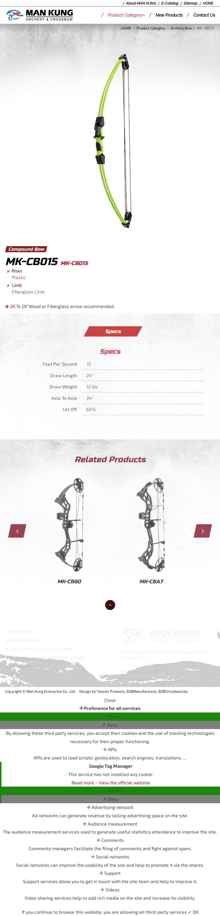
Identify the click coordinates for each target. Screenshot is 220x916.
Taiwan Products (111, 691)
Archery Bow (181, 28)
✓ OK (193, 912)
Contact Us (204, 15)
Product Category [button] (126, 15)
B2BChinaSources (173, 691)
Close (110, 700)
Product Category (151, 28)
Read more (83, 782)
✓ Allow (110, 716)
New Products (169, 15)
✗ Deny (110, 724)
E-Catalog (169, 3)
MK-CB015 (205, 28)
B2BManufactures (142, 691)
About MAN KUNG (141, 3)
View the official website (124, 782)
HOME (208, 3)
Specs (113, 335)
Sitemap (191, 3)
